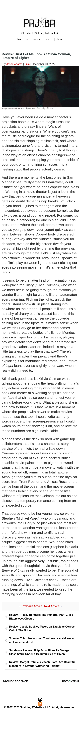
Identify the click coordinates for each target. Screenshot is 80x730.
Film (27, 64)
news (36, 39)
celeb (48, 39)
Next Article (51, 606)
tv (27, 39)
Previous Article (32, 606)
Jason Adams (14, 64)
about (59, 39)
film (19, 39)
